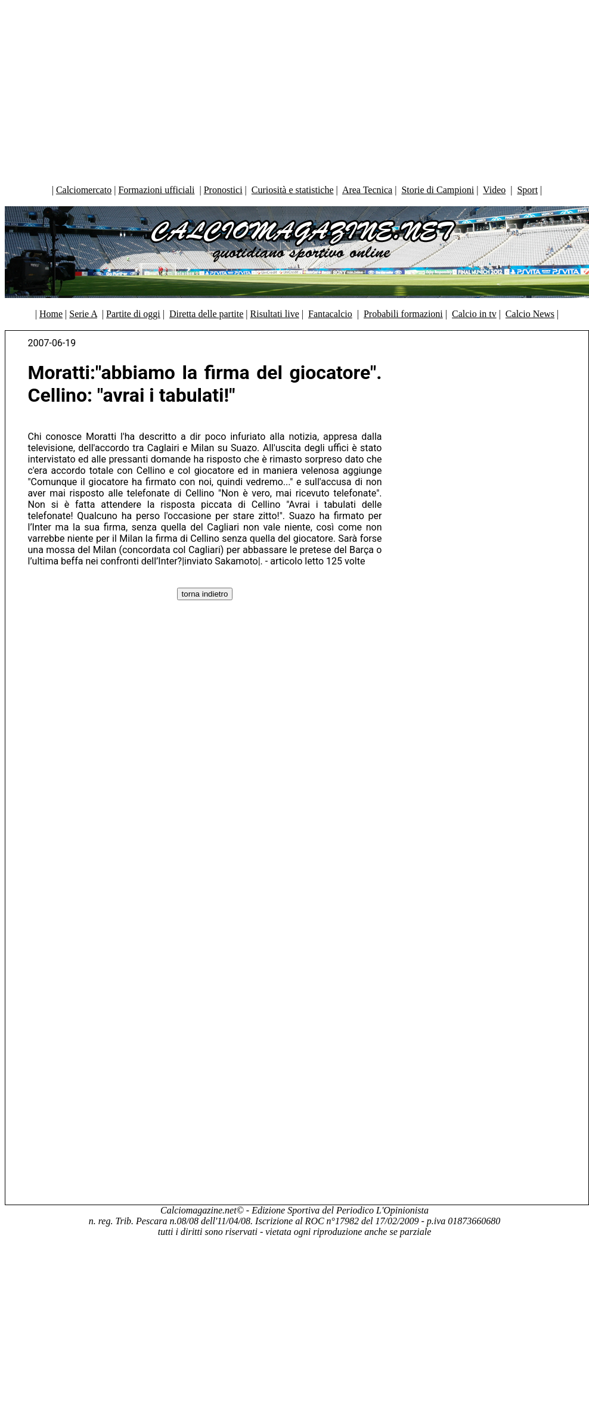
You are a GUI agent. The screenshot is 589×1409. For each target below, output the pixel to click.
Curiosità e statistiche (293, 190)
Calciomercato (83, 190)
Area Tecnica (367, 190)
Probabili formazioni (403, 314)
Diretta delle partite (206, 314)
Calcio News (530, 314)
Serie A (83, 314)
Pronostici (223, 190)
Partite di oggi (133, 314)
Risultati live (274, 314)
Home (51, 314)
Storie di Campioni (437, 190)
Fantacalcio (330, 314)
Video (494, 190)
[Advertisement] (294, 89)
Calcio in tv (474, 314)
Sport (527, 190)
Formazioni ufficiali (156, 190)
